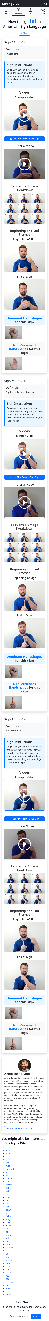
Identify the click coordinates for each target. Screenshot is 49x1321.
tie (7, 1250)
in (7, 1213)
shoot (8, 1153)
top (7, 1200)
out (7, 1269)
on (7, 1156)
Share (24, 33)
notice (9, 1178)
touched (10, 1169)
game (8, 1234)
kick (8, 1238)
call (7, 1194)
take (8, 1244)
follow (9, 1216)
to (7, 1228)
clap (8, 1263)
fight (8, 1206)
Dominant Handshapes (24, 318)
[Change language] (45, 3)
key (7, 1275)
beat (8, 1147)
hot (7, 1162)
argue (8, 1272)
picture (9, 1247)
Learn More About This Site (19, 1128)
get (7, 1191)
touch (8, 1241)
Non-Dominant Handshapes (22, 347)
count (8, 1266)
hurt (8, 1165)
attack (9, 1159)
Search (36, 1316)
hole (8, 1222)
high (8, 1197)
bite (8, 1181)
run (7, 1203)
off (7, 1291)
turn (8, 1285)
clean (8, 1294)
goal (8, 1278)
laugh (8, 1219)
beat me (10, 1282)
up (7, 1253)
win (7, 1175)
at (7, 1231)
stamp (9, 1260)
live (7, 1187)
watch (9, 1225)
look (8, 1288)
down (8, 1209)
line (7, 1256)
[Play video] (25, 115)
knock (8, 1172)
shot (8, 1150)
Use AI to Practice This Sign (24, 138)
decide (9, 1184)
